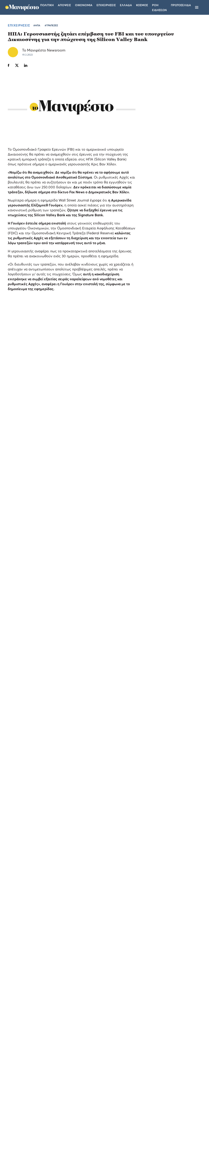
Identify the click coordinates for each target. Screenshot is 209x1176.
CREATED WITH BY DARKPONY (173, 1160)
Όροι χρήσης (80, 1121)
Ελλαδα (126, 5)
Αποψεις (64, 5)
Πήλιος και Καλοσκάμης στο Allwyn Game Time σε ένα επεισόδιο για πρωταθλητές (126, 741)
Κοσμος (142, 5)
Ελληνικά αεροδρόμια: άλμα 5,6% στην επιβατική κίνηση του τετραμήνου (165, 290)
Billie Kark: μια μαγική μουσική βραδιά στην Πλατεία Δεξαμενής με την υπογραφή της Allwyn (25, 734)
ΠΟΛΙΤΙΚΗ (156, 357)
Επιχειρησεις (106, 5)
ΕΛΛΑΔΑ (155, 300)
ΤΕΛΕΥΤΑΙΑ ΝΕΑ (152, 274)
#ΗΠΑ (36, 25)
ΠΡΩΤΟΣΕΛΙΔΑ (181, 5)
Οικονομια (83, 5)
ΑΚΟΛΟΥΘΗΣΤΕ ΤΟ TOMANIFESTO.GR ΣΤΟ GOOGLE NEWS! (57, 635)
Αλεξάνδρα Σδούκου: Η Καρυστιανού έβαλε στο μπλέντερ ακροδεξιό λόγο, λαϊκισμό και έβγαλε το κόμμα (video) (163, 342)
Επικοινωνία (129, 1121)
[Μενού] (196, 7)
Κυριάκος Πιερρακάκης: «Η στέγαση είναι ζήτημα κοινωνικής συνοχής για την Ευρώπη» (166, 370)
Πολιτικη (47, 5)
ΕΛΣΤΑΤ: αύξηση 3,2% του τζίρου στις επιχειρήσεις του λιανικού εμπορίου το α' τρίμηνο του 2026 (166, 314)
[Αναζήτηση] (203, 7)
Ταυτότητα (105, 1121)
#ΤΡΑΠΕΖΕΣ (51, 25)
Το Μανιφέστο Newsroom (43, 50)
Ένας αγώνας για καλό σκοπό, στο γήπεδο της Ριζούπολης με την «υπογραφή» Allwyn (177, 741)
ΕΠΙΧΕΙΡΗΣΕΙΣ (19, 25)
